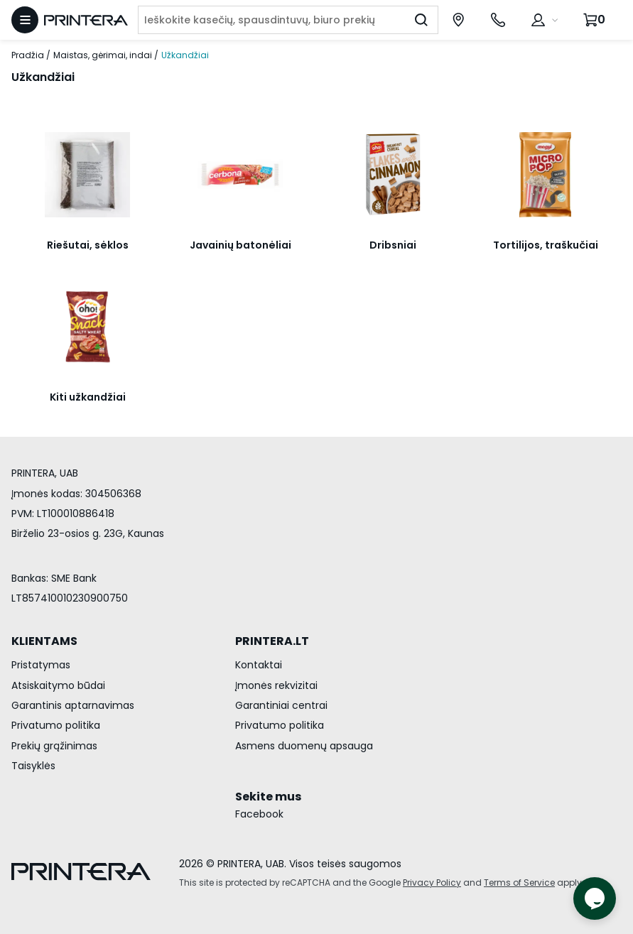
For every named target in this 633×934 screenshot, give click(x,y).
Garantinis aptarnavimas (72, 705)
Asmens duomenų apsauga (304, 746)
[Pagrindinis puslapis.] (86, 20)
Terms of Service (519, 882)
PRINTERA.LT (272, 641)
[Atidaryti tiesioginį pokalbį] (594, 898)
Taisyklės (33, 766)
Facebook (259, 814)
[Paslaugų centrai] (458, 20)
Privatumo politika (55, 725)
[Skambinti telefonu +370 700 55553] (498, 20)
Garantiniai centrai (281, 705)
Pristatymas (40, 665)
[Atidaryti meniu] (24, 19)
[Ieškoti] (421, 20)
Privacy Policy (432, 882)
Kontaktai (258, 665)
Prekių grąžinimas (54, 746)
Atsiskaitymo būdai (58, 685)
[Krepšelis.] (596, 20)
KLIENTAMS (44, 641)
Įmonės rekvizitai (276, 685)
